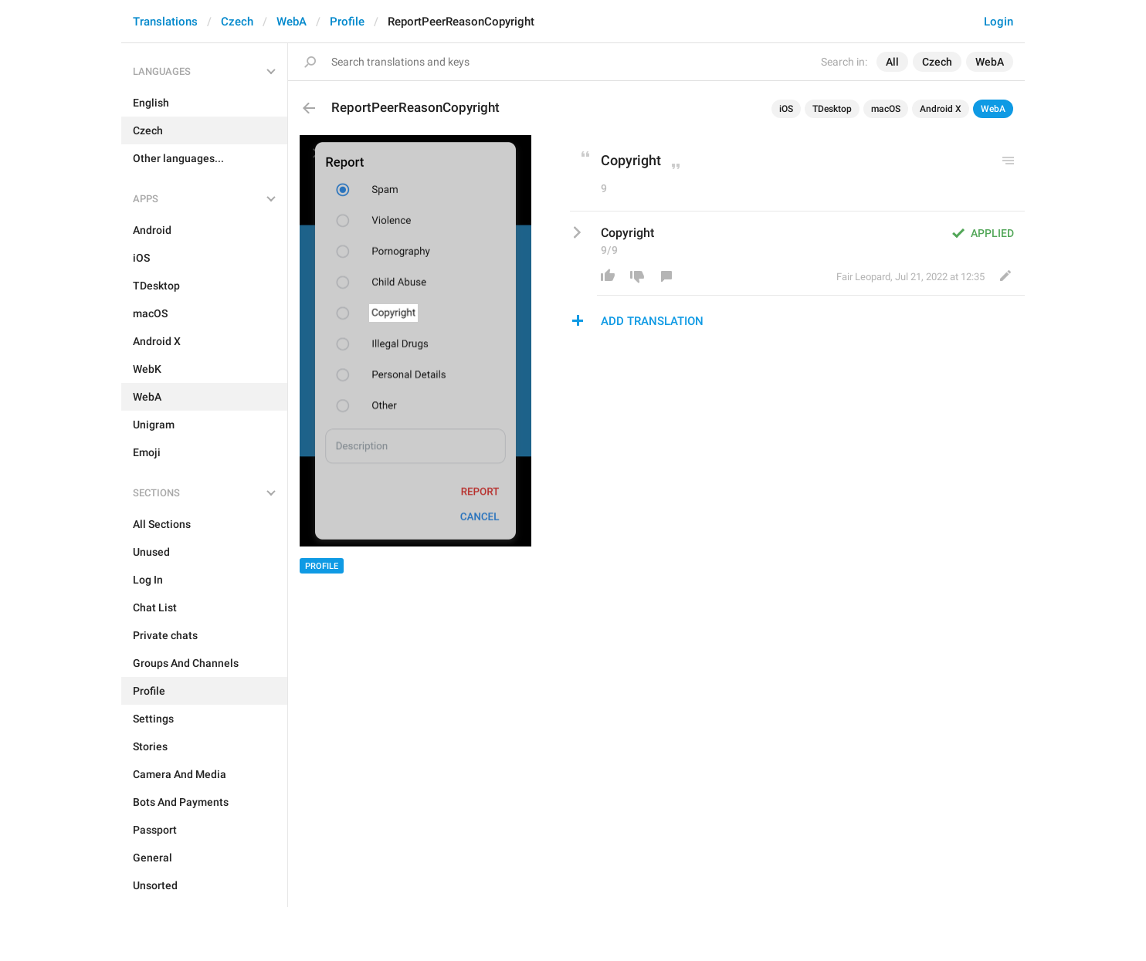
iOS (786, 108)
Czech (237, 22)
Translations (165, 22)
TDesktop (832, 108)
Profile (347, 22)
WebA (291, 22)
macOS (885, 108)
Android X (940, 108)
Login (998, 22)
